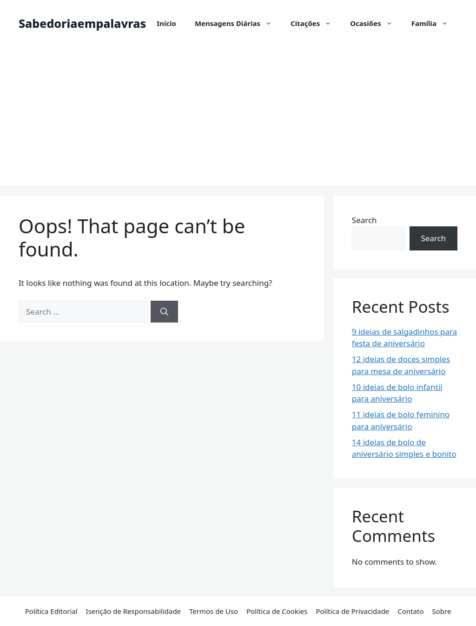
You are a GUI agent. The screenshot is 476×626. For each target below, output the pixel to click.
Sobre (441, 611)
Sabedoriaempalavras (82, 23)
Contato (410, 611)
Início (166, 23)
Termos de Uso (213, 611)
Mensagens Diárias (238, 23)
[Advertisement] (238, 116)
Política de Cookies (276, 611)
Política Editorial (51, 611)
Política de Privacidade (352, 611)
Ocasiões (376, 23)
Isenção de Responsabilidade (133, 611)
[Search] (164, 312)
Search (364, 220)
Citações (316, 23)
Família (434, 23)
